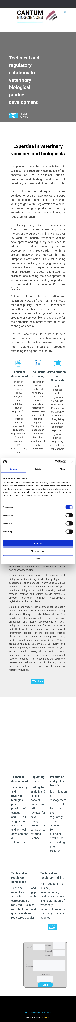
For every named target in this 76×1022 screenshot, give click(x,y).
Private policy (46, 1017)
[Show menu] (66, 21)
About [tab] (62, 469)
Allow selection (38, 551)
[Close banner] (72, 462)
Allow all (38, 543)
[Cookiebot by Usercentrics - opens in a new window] (54, 461)
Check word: (45, 974)
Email (48, 945)
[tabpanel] (28, 80)
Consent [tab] (13, 469)
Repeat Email (48, 954)
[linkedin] (65, 12)
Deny (38, 558)
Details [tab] (38, 469)
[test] (13, 115)
